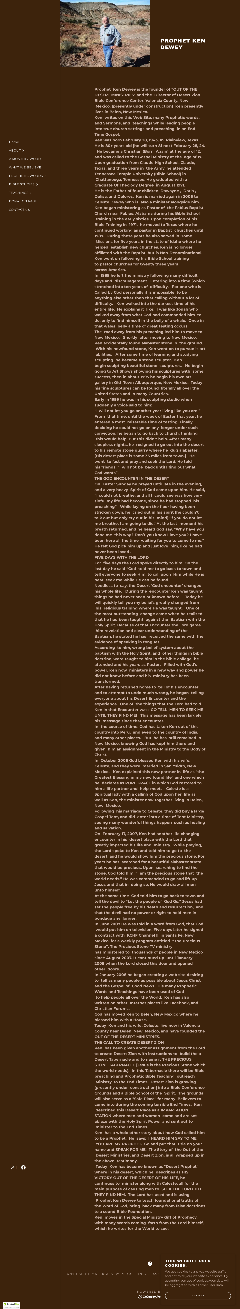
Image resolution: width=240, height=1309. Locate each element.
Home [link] (14, 142)
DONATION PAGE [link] (23, 201)
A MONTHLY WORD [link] (25, 159)
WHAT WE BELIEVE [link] (25, 167)
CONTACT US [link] (19, 209)
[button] (34, 150)
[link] (23, 1167)
